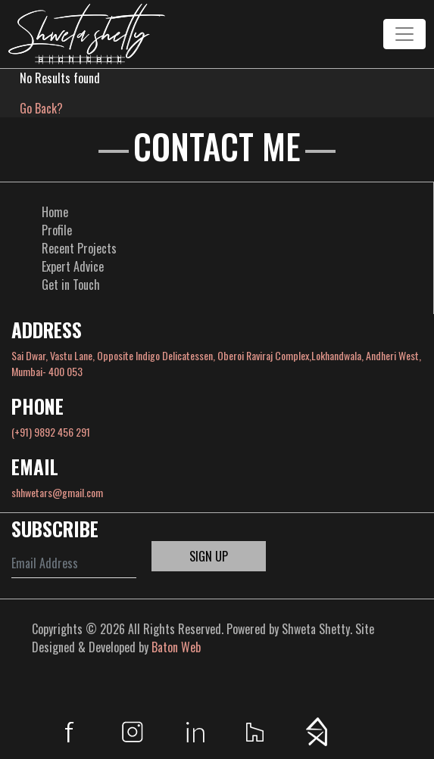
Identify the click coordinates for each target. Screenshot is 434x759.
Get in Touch (71, 284)
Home (55, 212)
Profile (57, 230)
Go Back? (41, 108)
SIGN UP (208, 556)
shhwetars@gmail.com (57, 492)
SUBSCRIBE (54, 529)
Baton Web (176, 647)
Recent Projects (79, 248)
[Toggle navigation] (404, 34)
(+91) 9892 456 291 (50, 432)
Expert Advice (73, 266)
